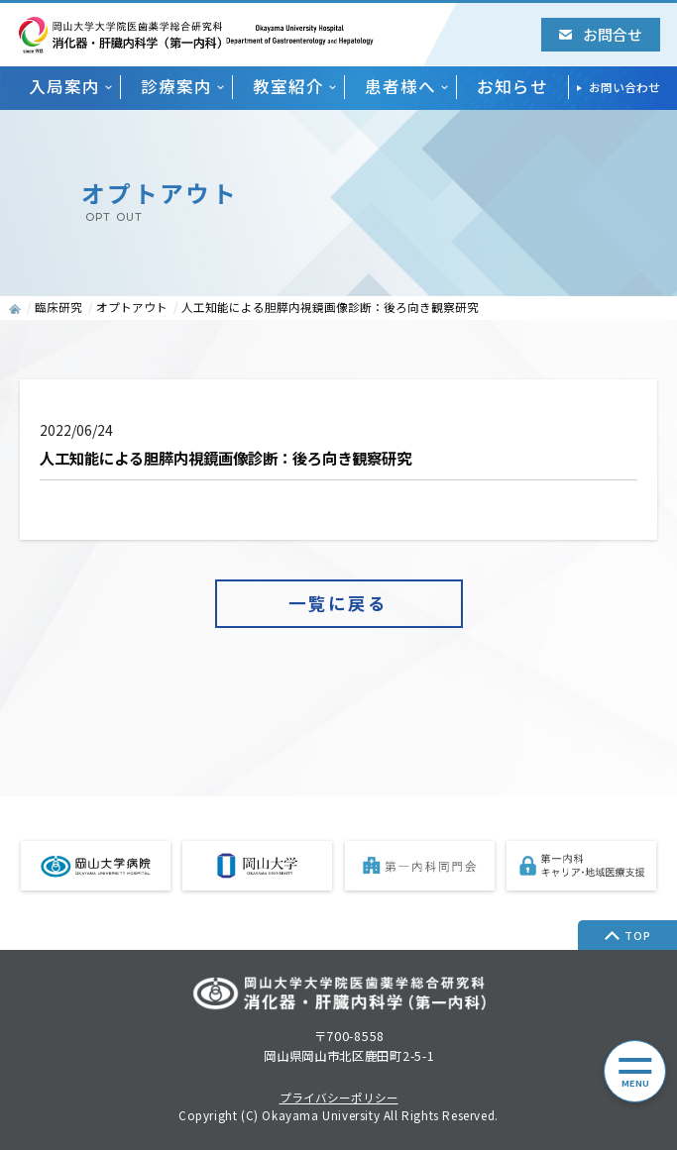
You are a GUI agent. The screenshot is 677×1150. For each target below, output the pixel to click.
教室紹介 (288, 86)
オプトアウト (132, 307)
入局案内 (64, 86)
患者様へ (400, 86)
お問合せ (600, 34)
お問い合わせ (624, 87)
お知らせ (512, 86)
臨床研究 (58, 307)
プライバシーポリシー (339, 1098)
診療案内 (176, 86)
